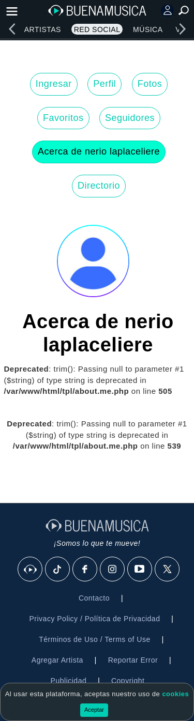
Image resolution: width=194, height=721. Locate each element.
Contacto (94, 598)
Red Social (97, 29)
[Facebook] (85, 569)
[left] (12, 29)
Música (147, 29)
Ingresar (54, 84)
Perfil (104, 84)
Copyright (127, 681)
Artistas (42, 29)
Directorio (99, 185)
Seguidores (130, 118)
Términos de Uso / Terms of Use (94, 639)
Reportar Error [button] (133, 660)
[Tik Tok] (58, 569)
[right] (182, 29)
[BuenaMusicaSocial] (30, 569)
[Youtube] (140, 569)
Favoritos (63, 118)
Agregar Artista (57, 660)
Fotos (150, 84)
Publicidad (69, 681)
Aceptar (94, 710)
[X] (167, 569)
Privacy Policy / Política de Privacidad (94, 619)
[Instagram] (112, 569)
